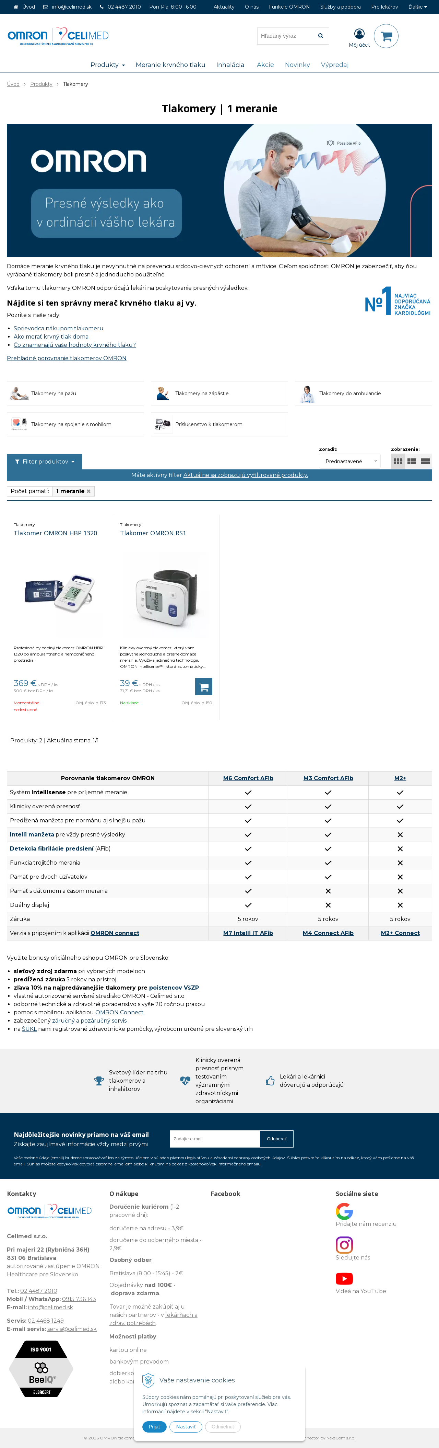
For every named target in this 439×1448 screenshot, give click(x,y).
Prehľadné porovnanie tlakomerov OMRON (67, 358)
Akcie (265, 65)
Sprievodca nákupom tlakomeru (59, 328)
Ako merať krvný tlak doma (51, 336)
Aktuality (224, 7)
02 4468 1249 (46, 1321)
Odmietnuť (223, 1426)
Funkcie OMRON (289, 7)
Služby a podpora (340, 7)
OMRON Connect (119, 1012)
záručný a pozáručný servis (89, 1020)
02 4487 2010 (124, 7)
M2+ (400, 778)
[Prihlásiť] (359, 37)
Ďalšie (417, 7)
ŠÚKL (29, 1029)
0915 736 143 (79, 1299)
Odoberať (276, 1138)
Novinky (297, 65)
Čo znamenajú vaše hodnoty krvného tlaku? (75, 345)
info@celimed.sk (72, 7)
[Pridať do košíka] (203, 686)
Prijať (154, 1426)
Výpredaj (335, 65)
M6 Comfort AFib (248, 778)
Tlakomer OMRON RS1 (153, 533)
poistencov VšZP (174, 987)
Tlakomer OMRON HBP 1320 (55, 533)
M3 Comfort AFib (328, 778)
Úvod (28, 7)
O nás (252, 7)
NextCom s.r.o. (341, 1437)
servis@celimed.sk (72, 1329)
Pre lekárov (384, 7)
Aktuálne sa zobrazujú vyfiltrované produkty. (245, 475)
